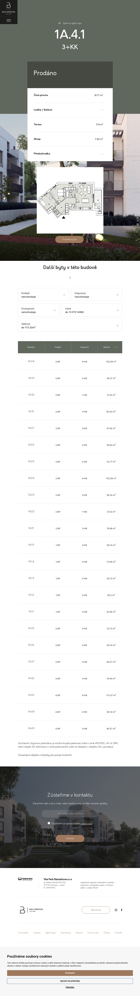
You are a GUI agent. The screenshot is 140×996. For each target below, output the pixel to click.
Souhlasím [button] (70, 973)
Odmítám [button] (70, 987)
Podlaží (25, 293)
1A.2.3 (31, 495)
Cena (68, 308)
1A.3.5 (31, 628)
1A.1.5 (31, 545)
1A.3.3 (31, 378)
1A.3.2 (31, 395)
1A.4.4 (31, 712)
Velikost (25, 323)
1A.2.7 (31, 428)
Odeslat (70, 838)
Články (106, 933)
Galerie (79, 933)
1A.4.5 (31, 728)
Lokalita (36, 933)
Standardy (66, 933)
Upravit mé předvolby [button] (70, 981)
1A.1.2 (31, 595)
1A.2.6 (31, 445)
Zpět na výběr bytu (70, 23)
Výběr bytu (50, 933)
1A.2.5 (31, 461)
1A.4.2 (31, 678)
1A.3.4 (31, 361)
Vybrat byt (96, 910)
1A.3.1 (31, 411)
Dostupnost (27, 308)
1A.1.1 (31, 612)
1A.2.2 (31, 511)
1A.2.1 (31, 528)
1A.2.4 (31, 478)
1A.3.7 (31, 662)
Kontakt (118, 933)
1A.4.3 (31, 695)
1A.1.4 (31, 562)
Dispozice (80, 293)
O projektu (23, 933)
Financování (93, 933)
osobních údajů (86, 824)
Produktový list (69, 239)
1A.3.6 (31, 645)
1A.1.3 (31, 578)
